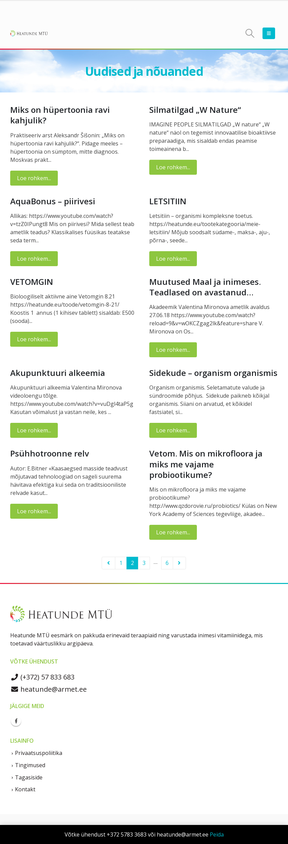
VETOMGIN (31, 281)
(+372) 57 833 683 (42, 677)
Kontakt (25, 789)
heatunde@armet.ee (48, 689)
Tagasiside (29, 777)
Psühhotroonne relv (49, 453)
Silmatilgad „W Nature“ (195, 109)
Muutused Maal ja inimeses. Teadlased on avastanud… (205, 287)
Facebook (16, 721)
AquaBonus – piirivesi (52, 201)
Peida (217, 834)
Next (179, 563)
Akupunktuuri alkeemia (57, 372)
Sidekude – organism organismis (213, 372)
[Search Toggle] (250, 33)
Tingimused (30, 765)
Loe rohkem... (34, 178)
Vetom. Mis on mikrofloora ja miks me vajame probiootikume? (205, 464)
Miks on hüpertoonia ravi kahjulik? (60, 115)
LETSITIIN (167, 201)
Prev (108, 563)
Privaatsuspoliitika (38, 753)
